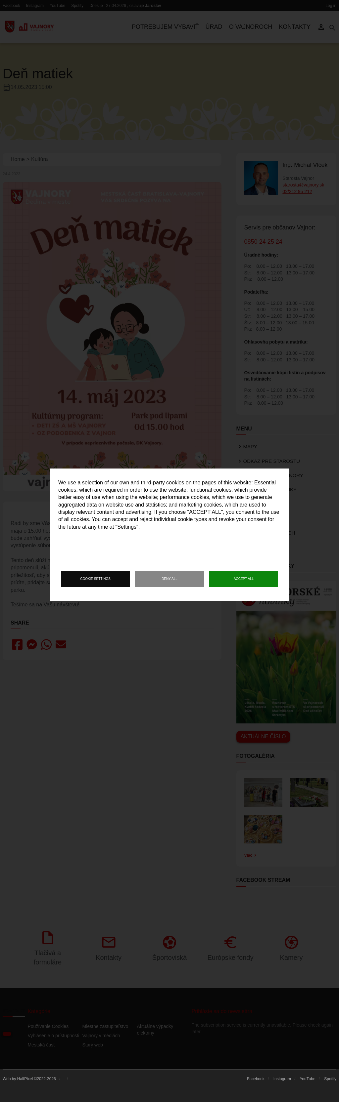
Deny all (169, 579)
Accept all (244, 579)
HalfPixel (25, 1079)
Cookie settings (95, 579)
